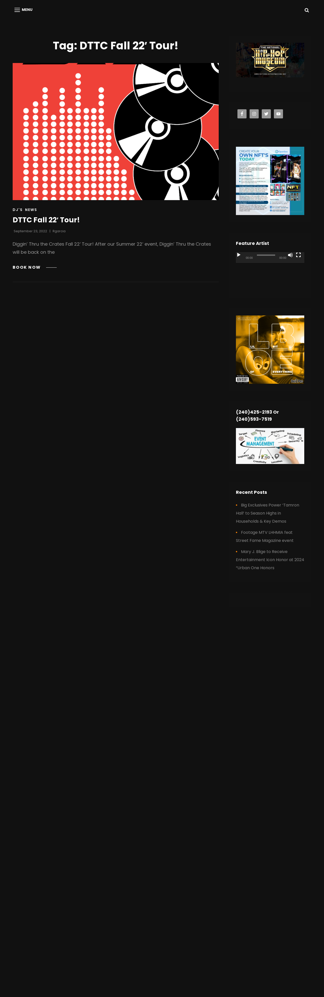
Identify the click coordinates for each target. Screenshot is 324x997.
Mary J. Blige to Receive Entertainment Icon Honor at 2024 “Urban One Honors (270, 560)
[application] (270, 271)
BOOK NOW (35, 267)
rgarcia (59, 231)
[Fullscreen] (298, 255)
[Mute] (290, 255)
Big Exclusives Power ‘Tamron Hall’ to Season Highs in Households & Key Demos (267, 513)
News (31, 209)
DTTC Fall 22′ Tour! (46, 220)
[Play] (238, 255)
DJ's (18, 209)
